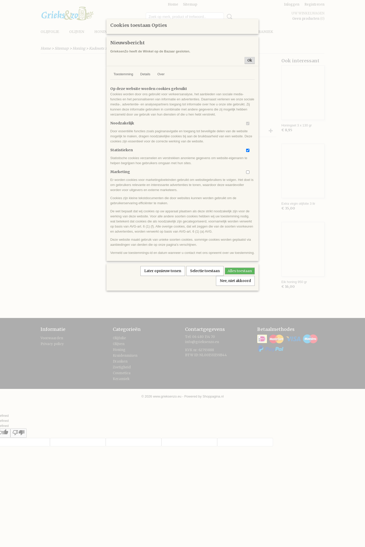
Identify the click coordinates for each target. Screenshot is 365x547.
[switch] (247, 123)
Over (161, 74)
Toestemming (123, 74)
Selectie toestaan (205, 271)
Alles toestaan (240, 271)
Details (145, 74)
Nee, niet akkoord (235, 280)
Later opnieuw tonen (162, 271)
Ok (249, 60)
